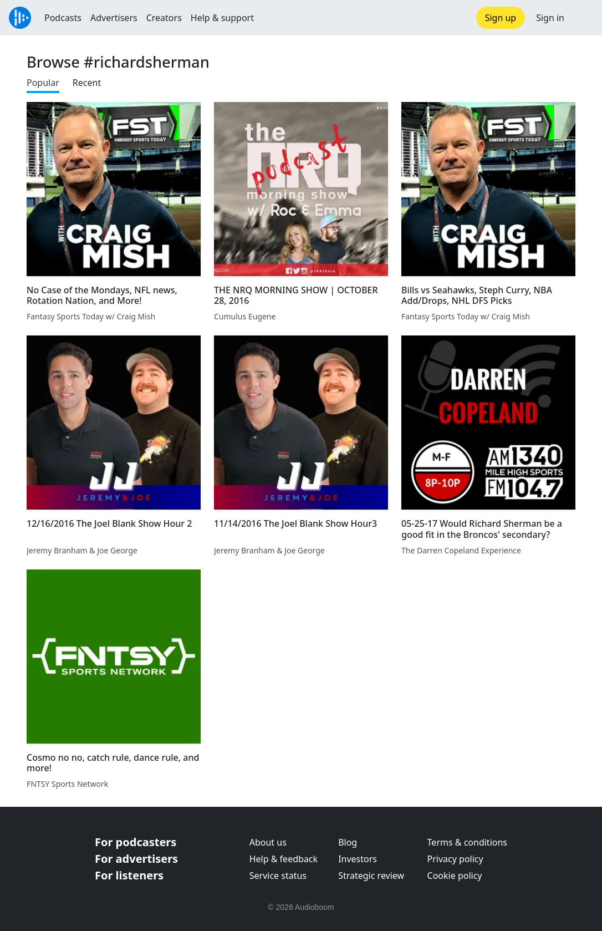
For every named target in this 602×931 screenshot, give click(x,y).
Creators (164, 18)
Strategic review (371, 875)
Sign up (501, 18)
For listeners (129, 875)
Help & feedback (283, 859)
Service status (278, 875)
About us (268, 842)
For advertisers (136, 858)
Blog (347, 842)
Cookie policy (454, 875)
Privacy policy (455, 859)
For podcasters (135, 842)
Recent (87, 83)
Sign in (550, 18)
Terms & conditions (467, 842)
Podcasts (62, 18)
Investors (357, 859)
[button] (583, 18)
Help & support (222, 18)
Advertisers (113, 18)
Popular (43, 83)
